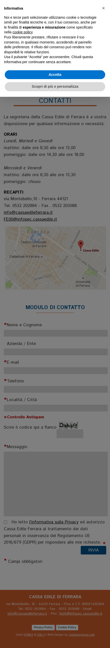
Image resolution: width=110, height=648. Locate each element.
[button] (103, 8)
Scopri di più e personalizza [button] (55, 86)
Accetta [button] (55, 75)
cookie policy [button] (22, 32)
